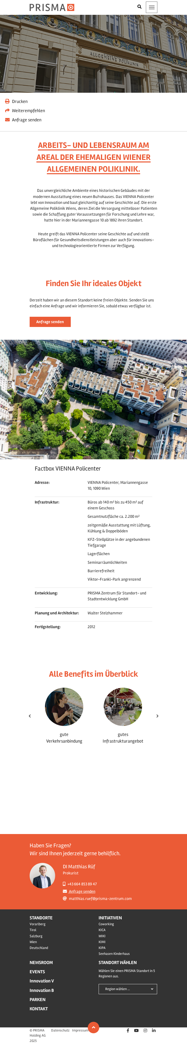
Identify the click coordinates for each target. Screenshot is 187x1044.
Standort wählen (118, 962)
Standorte (41, 918)
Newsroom (41, 962)
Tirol (33, 930)
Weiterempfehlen (25, 110)
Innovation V (42, 981)
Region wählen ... (117, 989)
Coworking (106, 924)
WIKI (102, 936)
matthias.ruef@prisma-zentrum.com (97, 898)
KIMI (102, 942)
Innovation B (42, 990)
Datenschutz (60, 1030)
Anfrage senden (50, 321)
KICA (102, 930)
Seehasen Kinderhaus (114, 954)
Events (37, 972)
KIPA (102, 948)
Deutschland (39, 948)
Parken (37, 999)
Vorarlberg (37, 924)
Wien (33, 942)
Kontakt (39, 1009)
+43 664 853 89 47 (80, 884)
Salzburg (36, 936)
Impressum (80, 1030)
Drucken (16, 101)
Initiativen (110, 918)
